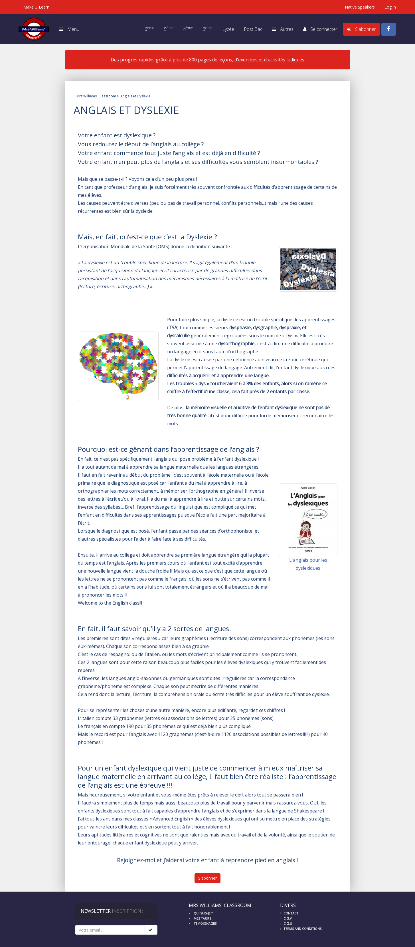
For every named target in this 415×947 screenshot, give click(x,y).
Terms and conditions (300, 928)
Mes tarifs (200, 918)
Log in (390, 7)
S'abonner (207, 878)
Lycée (228, 29)
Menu (69, 29)
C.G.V (286, 918)
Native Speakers (360, 7)
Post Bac (253, 29)
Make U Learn (36, 7)
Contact (289, 913)
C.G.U (286, 923)
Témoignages (202, 923)
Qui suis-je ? (200, 913)
